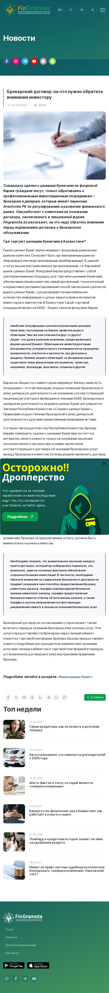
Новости (11, 937)
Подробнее (20, 516)
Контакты (12, 953)
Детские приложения (20, 945)
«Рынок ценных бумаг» (74, 677)
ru (60, 10)
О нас (9, 929)
